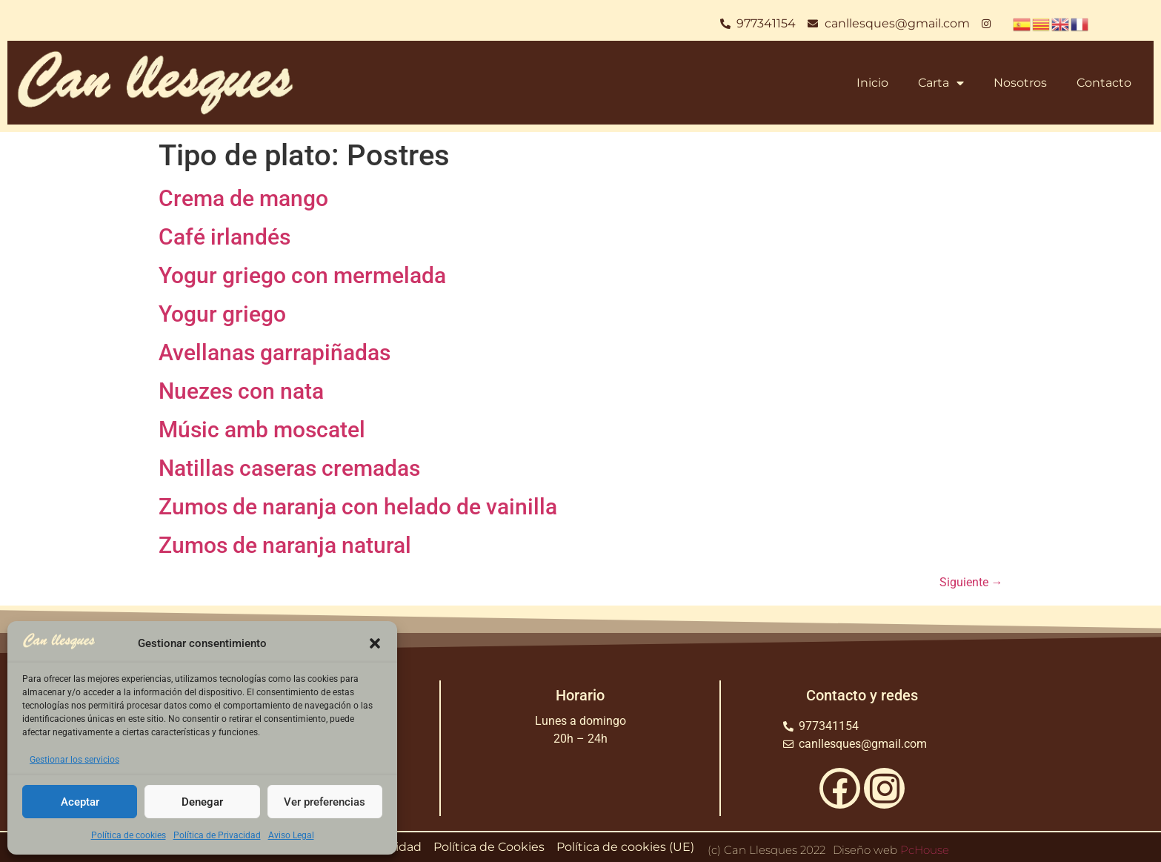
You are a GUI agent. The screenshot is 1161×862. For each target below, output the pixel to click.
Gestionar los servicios (74, 760)
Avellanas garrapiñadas (274, 352)
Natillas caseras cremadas (289, 468)
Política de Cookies (489, 847)
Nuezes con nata (241, 391)
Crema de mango (243, 198)
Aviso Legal (291, 835)
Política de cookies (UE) (625, 847)
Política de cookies (128, 835)
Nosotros (1020, 83)
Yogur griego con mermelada (302, 275)
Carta (941, 83)
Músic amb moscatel (262, 429)
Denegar (202, 802)
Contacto (1104, 83)
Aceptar (80, 802)
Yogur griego (222, 314)
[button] (374, 643)
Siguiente (971, 582)
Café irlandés (224, 237)
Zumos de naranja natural (285, 545)
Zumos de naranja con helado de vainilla (358, 507)
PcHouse (924, 850)
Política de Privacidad (217, 835)
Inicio (872, 83)
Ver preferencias (324, 802)
